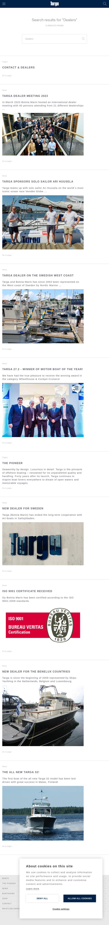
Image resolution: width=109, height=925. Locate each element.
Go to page (7, 76)
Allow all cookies (80, 898)
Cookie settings (61, 909)
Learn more (32, 888)
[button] (4, 3)
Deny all (42, 898)
